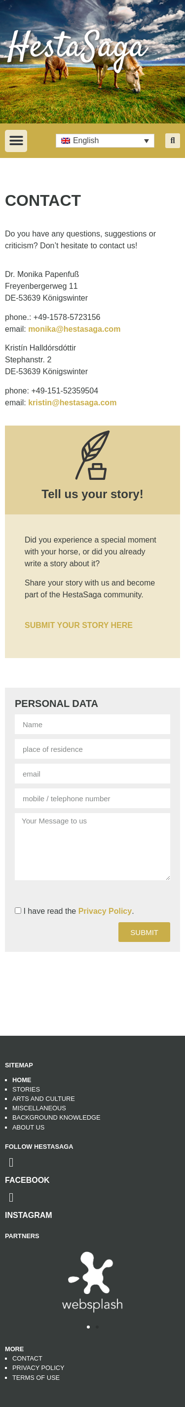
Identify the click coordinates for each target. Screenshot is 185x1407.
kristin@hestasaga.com (72, 402)
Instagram (28, 1215)
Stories (26, 1089)
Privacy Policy (105, 911)
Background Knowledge (56, 1117)
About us (28, 1127)
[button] (16, 141)
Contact (27, 1358)
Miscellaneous (39, 1108)
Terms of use (36, 1377)
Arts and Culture (43, 1098)
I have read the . (78, 911)
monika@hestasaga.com (74, 329)
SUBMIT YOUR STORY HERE (79, 625)
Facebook (27, 1180)
